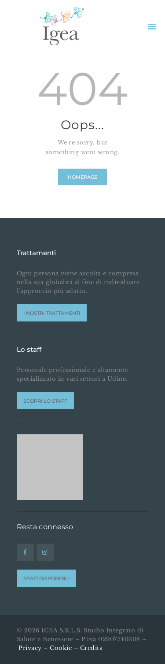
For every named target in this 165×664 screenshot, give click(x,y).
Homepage (82, 177)
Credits (91, 648)
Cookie (61, 648)
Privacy (30, 648)
